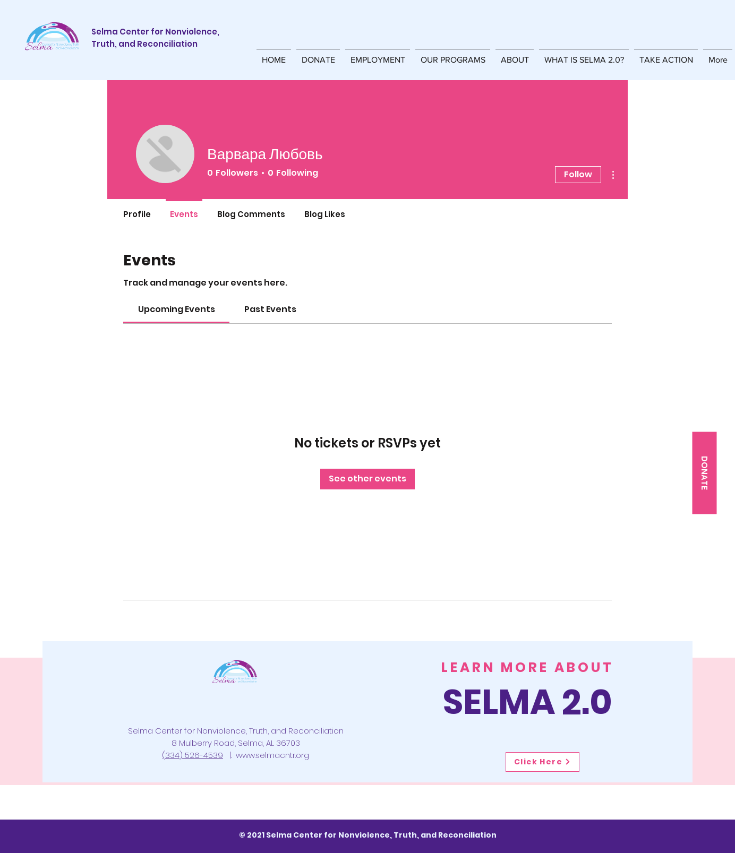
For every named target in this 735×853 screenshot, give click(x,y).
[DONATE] (704, 473)
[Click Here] (542, 762)
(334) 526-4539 (192, 755)
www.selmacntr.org (272, 755)
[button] (453, 55)
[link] (176, 309)
